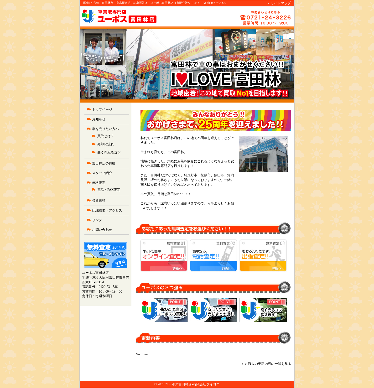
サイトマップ (281, 3)
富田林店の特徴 (103, 163)
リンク (97, 220)
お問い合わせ (102, 230)
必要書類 (98, 200)
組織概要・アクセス (107, 210)
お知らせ (98, 119)
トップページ (102, 109)
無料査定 (98, 183)
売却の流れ (105, 144)
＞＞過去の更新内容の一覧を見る (266, 364)
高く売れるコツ (109, 152)
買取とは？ (105, 136)
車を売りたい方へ (105, 129)
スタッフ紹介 (102, 173)
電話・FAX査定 (108, 189)
